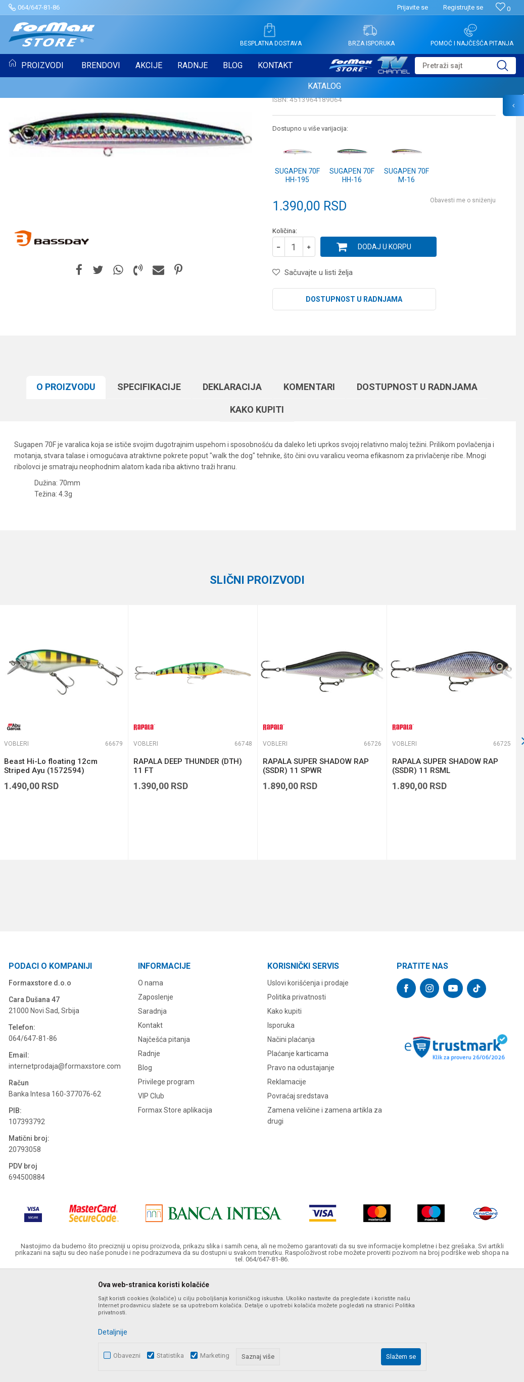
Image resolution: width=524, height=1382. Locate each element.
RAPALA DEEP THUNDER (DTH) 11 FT (187, 869)
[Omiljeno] (503, 9)
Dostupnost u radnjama (354, 403)
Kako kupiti (257, 513)
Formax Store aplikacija (175, 1213)
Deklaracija (232, 490)
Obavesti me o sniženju (463, 303)
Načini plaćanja (291, 1143)
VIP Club (151, 1199)
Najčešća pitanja (164, 1143)
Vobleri (286, 169)
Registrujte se (463, 7)
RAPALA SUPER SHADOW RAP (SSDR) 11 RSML (445, 869)
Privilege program (166, 1185)
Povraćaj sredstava (297, 1199)
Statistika (170, 1355)
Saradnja (152, 1115)
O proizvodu (66, 490)
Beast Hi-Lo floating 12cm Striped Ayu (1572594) (51, 869)
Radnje (149, 1157)
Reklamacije (286, 1185)
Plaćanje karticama (297, 1157)
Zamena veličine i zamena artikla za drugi (324, 1219)
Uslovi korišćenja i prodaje (308, 1086)
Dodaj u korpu (384, 350)
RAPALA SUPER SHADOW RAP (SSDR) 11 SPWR (316, 869)
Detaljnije (112, 1332)
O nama (150, 1086)
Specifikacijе (149, 490)
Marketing (214, 1355)
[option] (192, 835)
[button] (465, 65)
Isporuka (281, 1129)
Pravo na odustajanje (301, 1171)
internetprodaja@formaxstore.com (65, 1170)
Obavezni (126, 1355)
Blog (145, 1171)
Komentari (309, 490)
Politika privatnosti (296, 1100)
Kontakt (150, 1129)
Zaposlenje (155, 1100)
